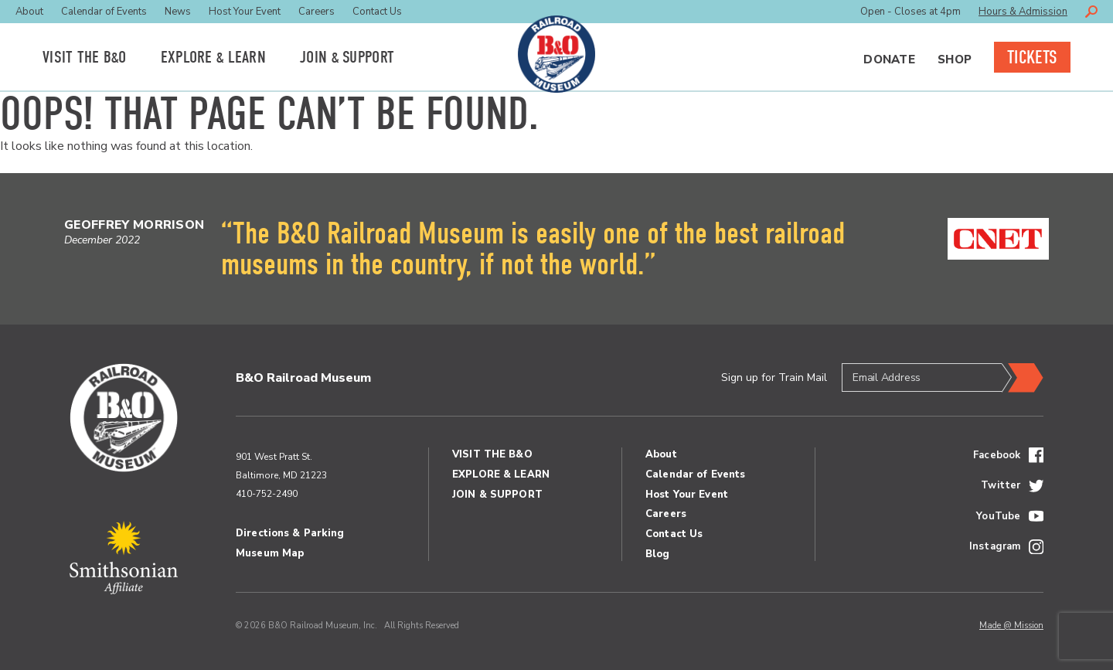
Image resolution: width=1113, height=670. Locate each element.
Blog (657, 554)
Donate (889, 59)
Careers (316, 12)
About (29, 12)
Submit (1022, 378)
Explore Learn (213, 57)
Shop (955, 59)
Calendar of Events (104, 12)
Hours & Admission (1023, 12)
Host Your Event (245, 12)
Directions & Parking (290, 533)
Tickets (1032, 57)
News (178, 12)
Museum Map (270, 553)
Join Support (347, 57)
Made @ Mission (1011, 625)
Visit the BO (85, 57)
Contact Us (377, 12)
